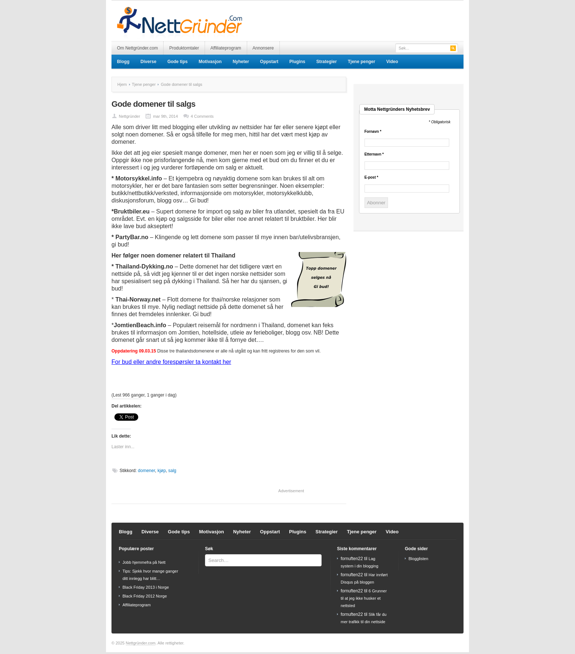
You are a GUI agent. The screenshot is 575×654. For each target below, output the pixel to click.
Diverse (148, 61)
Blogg (123, 61)
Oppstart (269, 61)
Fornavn (373, 132)
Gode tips (177, 61)
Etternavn (374, 154)
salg (172, 470)
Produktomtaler (184, 48)
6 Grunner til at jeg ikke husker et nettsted (364, 598)
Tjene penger (361, 61)
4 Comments (202, 116)
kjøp (161, 470)
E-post (371, 177)
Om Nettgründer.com (137, 48)
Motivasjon (210, 61)
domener (146, 470)
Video (392, 61)
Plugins (297, 61)
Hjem (122, 84)
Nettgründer (129, 116)
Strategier (326, 61)
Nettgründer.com (140, 643)
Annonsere (263, 48)
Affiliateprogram (225, 48)
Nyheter (240, 61)
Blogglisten (418, 558)
